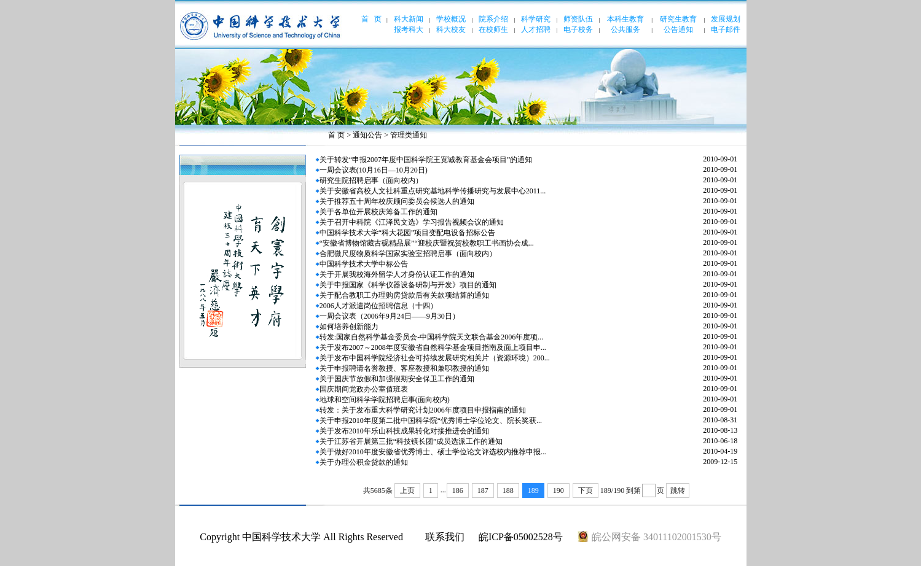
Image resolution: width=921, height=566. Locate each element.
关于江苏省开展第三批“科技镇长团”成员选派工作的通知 (411, 441)
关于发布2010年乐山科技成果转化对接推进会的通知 (404, 431)
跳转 (677, 490)
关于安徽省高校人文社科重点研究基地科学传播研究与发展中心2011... (432, 191)
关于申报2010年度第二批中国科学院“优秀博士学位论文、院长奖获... (430, 420)
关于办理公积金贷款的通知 (363, 462)
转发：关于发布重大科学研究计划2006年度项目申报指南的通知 (422, 410)
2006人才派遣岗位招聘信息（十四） (378, 305)
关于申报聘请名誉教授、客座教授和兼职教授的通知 (404, 368)
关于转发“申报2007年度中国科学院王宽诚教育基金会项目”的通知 (426, 159)
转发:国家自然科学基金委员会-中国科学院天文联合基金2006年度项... (431, 337)
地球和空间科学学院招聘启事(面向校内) (384, 399)
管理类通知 (408, 135)
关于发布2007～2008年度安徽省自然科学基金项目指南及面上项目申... (432, 347)
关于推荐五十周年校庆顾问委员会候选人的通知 (396, 201)
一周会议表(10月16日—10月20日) (373, 170)
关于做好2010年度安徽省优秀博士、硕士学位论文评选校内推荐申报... (432, 452)
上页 (407, 490)
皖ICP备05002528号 (521, 537)
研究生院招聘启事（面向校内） (371, 180)
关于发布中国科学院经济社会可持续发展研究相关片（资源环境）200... (434, 358)
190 (558, 490)
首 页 (336, 135)
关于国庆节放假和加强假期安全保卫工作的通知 (396, 378)
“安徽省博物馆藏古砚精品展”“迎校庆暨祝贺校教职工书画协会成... (426, 243)
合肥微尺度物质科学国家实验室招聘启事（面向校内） (407, 253)
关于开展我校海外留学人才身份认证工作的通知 (396, 274)
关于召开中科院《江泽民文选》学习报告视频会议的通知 (411, 222)
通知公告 (367, 135)
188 (508, 490)
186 (457, 490)
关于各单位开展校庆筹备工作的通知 (378, 211)
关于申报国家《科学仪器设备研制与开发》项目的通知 (407, 285)
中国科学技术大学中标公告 (363, 264)
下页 (585, 490)
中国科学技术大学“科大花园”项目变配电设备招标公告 (407, 232)
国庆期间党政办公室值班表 (363, 389)
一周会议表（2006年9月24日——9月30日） (389, 316)
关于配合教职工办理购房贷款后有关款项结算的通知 (404, 295)
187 (482, 490)
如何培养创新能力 (348, 326)
